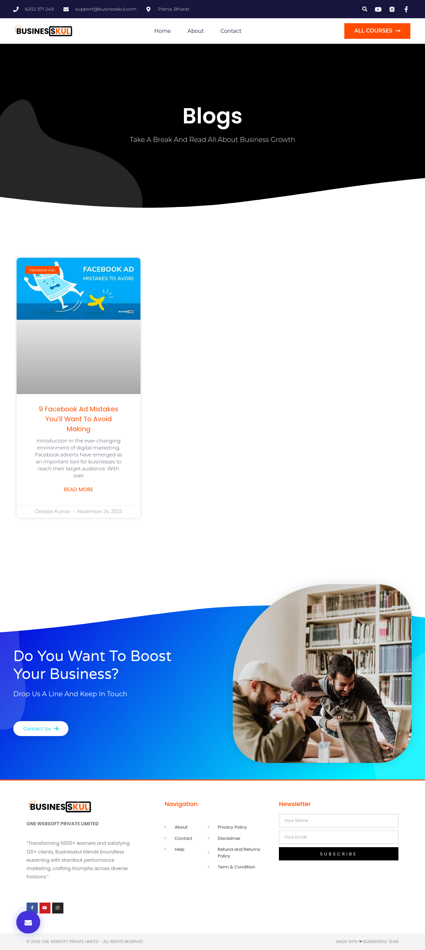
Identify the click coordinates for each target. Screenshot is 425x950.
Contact (230, 31)
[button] (365, 9)
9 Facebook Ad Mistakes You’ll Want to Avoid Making (79, 419)
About (195, 31)
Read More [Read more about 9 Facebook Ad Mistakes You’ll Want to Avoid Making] (78, 489)
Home (162, 31)
